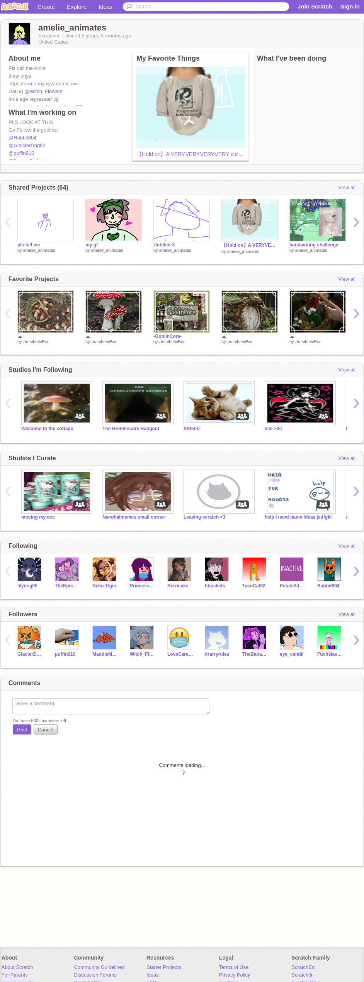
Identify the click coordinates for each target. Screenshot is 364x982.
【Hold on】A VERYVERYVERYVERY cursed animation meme (212, 154)
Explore (77, 6)
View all (346, 187)
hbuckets (215, 586)
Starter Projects (163, 967)
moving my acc (38, 517)
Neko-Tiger (104, 586)
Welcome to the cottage (47, 428)
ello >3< (273, 428)
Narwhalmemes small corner (133, 517)
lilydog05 (27, 586)
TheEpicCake (68, 586)
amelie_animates (39, 250)
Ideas (106, 6)
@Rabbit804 (22, 138)
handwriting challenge (313, 245)
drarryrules (217, 654)
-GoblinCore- (167, 336)
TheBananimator (255, 654)
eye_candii (291, 654)
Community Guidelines (99, 967)
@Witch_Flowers (43, 91)
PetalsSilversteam (293, 586)
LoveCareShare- (180, 654)
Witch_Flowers (143, 654)
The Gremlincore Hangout (130, 428)
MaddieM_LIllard (105, 654)
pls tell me (28, 245)
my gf (91, 245)
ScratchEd (303, 967)
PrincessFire (143, 586)
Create (46, 6)
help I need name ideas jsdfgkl (298, 517)
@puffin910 (21, 153)
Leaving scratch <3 (204, 517)
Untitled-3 (164, 245)
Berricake (178, 586)
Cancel (45, 730)
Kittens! (192, 428)
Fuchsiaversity (330, 654)
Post (22, 730)
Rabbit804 (328, 586)
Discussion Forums (95, 975)
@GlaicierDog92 (27, 145)
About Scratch (17, 967)
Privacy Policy (234, 975)
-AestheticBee (36, 341)
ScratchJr (302, 975)
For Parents (15, 975)
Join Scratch (315, 6)
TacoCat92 (253, 586)
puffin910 (65, 654)
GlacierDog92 (30, 654)
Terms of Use (234, 967)
